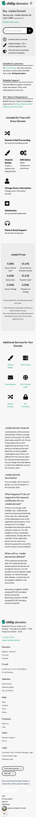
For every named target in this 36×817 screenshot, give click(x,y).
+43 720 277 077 (8, 637)
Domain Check (17, 107)
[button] (31, 3)
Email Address (10, 384)
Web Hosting (26, 365)
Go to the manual (12, 768)
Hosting (16, 104)
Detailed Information (11, 22)
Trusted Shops (10, 68)
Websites (23, 104)
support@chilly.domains (11, 640)
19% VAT (9, 773)
